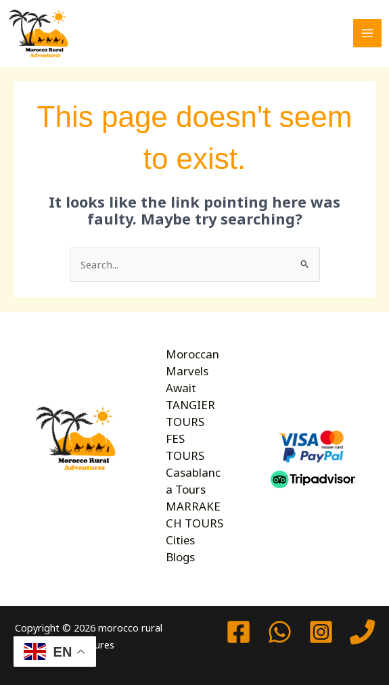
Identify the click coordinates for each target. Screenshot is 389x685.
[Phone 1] (362, 629)
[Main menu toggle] (367, 33)
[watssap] (279, 629)
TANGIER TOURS (190, 412)
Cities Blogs (180, 545)
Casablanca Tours (192, 479)
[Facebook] (238, 629)
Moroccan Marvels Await (191, 370)
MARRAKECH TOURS (194, 512)
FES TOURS (185, 445)
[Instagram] (321, 629)
